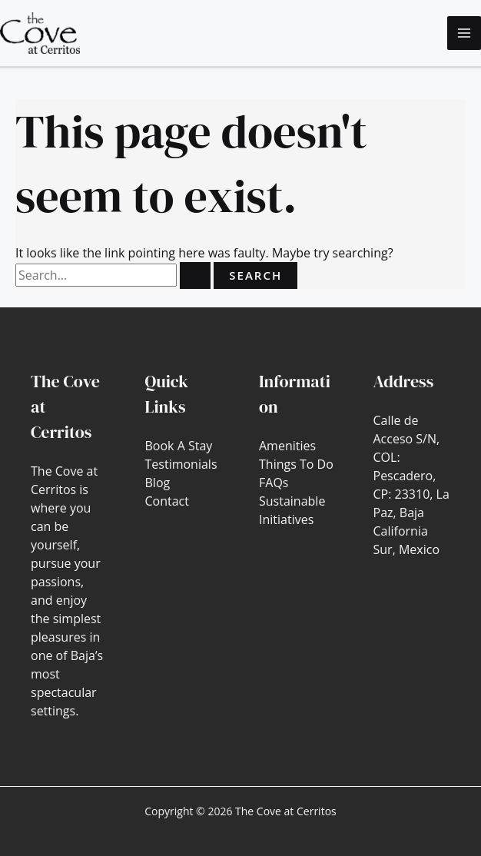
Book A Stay (179, 445)
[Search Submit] (195, 275)
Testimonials (181, 464)
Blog (158, 482)
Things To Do (296, 464)
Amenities (287, 445)
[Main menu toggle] (464, 33)
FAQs (273, 482)
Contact (167, 501)
